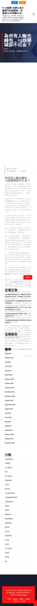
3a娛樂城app (9, 459)
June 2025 (8, 366)
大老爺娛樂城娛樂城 (11, 497)
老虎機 (7, 557)
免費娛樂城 (8, 480)
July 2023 (8, 413)
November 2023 (10, 396)
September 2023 (10, 404)
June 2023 (8, 417)
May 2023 (8, 421)
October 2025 (9, 358)
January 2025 (9, 383)
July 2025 (8, 362)
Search (7, 274)
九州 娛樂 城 (8, 476)
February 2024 (9, 387)
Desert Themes (22, 595)
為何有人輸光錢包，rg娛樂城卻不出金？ (16, 51)
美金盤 (7, 552)
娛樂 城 (7, 506)
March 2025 (8, 375)
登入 (14, 2)
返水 (6, 561)
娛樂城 (7, 510)
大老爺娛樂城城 (10, 493)
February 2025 (9, 379)
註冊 (22, 2)
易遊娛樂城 (8, 535)
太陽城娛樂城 (9, 501)
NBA (6, 472)
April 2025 (8, 370)
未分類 (7, 540)
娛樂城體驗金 (9, 518)
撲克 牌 (7, 531)
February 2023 (9, 434)
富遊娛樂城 (8, 523)
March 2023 (8, 430)
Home (6, 49)
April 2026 (8, 353)
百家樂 (7, 544)
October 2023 (9, 400)
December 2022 (10, 443)
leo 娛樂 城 (8, 467)
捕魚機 (7, 527)
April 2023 (8, 426)
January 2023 (9, 439)
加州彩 (7, 484)
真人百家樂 (8, 548)
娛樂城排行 (8, 514)
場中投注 (7, 489)
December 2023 (10, 392)
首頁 (9, 599)
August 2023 (9, 409)
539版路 (7, 463)
